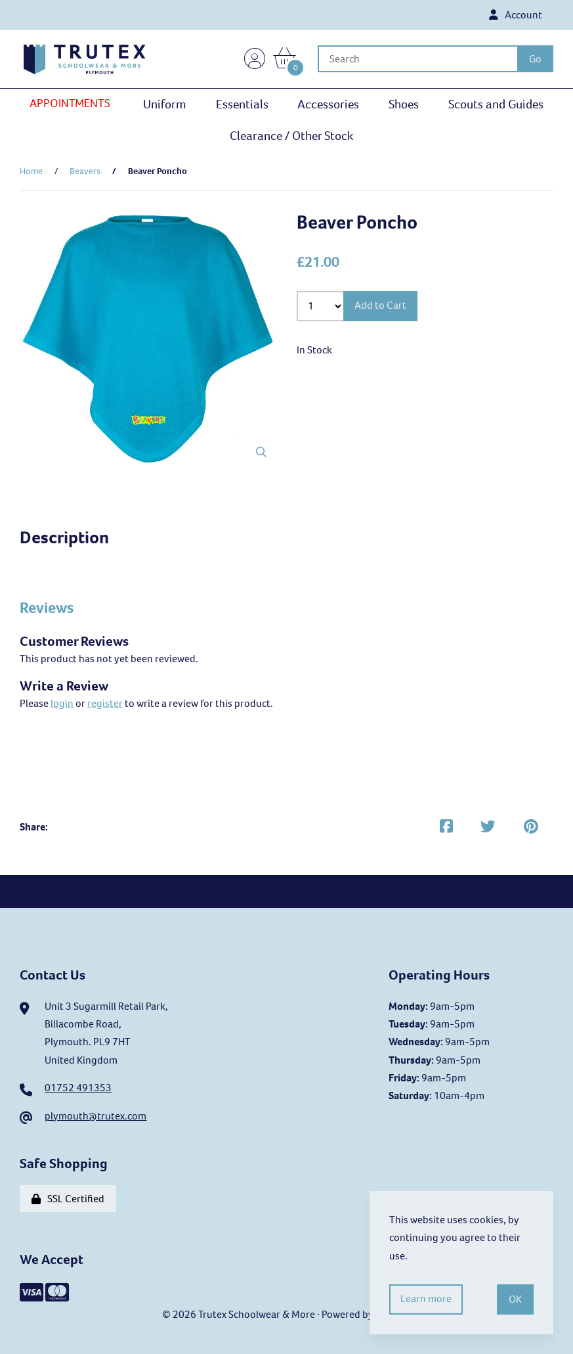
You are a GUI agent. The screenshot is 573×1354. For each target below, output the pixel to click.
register (105, 703)
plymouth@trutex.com (95, 1116)
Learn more (426, 1299)
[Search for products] (419, 59)
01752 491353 (78, 1088)
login (62, 703)
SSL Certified (68, 1199)
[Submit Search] (535, 59)
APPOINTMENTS (70, 104)
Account (514, 15)
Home (31, 172)
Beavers (85, 172)
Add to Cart (381, 306)
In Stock (314, 350)
